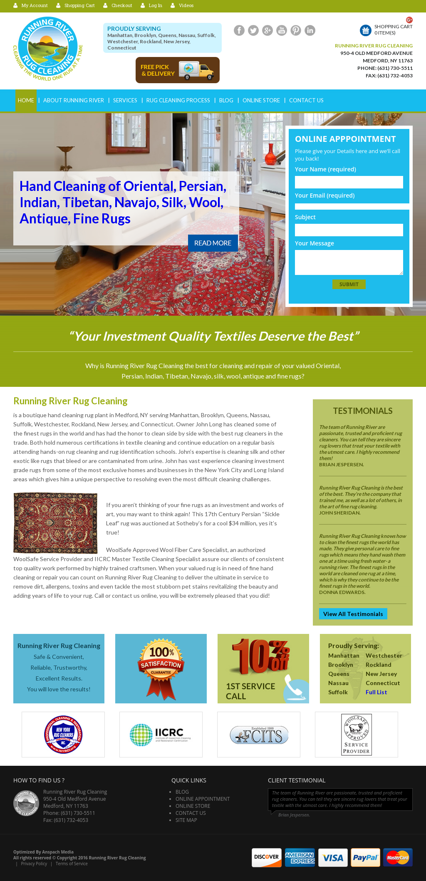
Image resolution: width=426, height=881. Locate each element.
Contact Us (306, 100)
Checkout (121, 5)
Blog (226, 100)
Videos (186, 5)
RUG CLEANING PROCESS (178, 100)
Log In (155, 5)
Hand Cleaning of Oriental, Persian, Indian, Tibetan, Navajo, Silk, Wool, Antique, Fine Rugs (123, 202)
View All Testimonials (353, 613)
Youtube (281, 30)
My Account (35, 5)
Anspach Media (58, 852)
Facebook (239, 30)
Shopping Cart (79, 5)
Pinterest (295, 30)
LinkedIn (310, 30)
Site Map (186, 820)
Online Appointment (203, 798)
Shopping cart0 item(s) (393, 29)
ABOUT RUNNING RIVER (73, 100)
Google (267, 30)
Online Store (261, 100)
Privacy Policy (34, 863)
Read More (213, 243)
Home (26, 100)
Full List (376, 691)
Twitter (253, 30)
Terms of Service (72, 863)
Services (125, 100)
